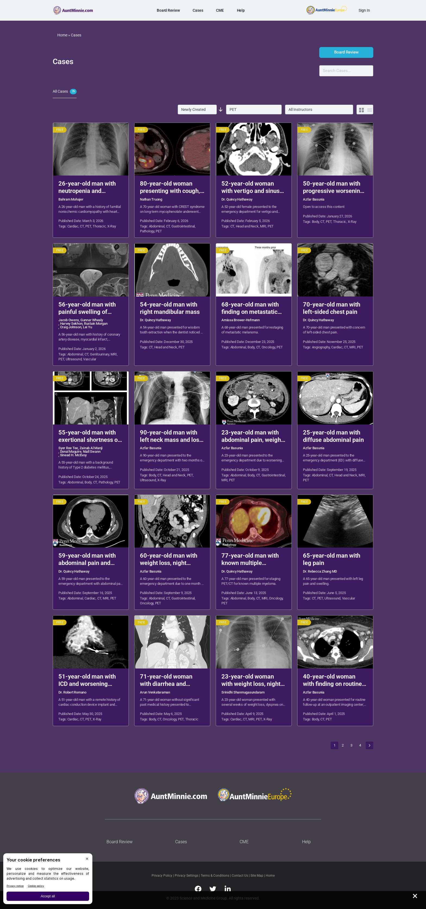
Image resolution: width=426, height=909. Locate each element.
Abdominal (157, 226)
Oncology (268, 347)
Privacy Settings (186, 875)
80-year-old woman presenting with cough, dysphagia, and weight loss (170, 187)
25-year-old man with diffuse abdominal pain (333, 436)
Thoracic (99, 226)
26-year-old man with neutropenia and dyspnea (87, 187)
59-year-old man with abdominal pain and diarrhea (87, 559)
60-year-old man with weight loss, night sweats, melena (168, 559)
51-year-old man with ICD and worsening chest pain (87, 680)
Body (315, 222)
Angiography (321, 347)
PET (88, 226)
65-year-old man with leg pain (331, 559)
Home (62, 35)
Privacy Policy (162, 875)
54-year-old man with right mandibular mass (170, 308)
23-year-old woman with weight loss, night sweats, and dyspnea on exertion (252, 680)
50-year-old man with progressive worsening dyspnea (333, 187)
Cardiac (73, 226)
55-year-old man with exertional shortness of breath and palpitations (89, 436)
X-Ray (111, 226)
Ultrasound (74, 359)
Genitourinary (99, 354)
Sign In (364, 10)
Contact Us (240, 875)
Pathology (147, 231)
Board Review (346, 52)
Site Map (257, 875)
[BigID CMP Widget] (48, 880)
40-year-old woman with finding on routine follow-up (332, 680)
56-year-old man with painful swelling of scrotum (87, 308)
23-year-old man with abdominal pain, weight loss (252, 436)
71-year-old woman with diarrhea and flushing (166, 680)
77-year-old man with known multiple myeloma (250, 559)
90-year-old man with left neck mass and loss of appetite (171, 436)
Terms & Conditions (215, 875)
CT (82, 226)
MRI (263, 226)
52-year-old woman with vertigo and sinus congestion (250, 187)
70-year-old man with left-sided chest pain (331, 308)
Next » (369, 745)
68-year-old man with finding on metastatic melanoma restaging (250, 308)
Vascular (89, 359)
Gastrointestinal (183, 226)
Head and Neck (247, 226)
